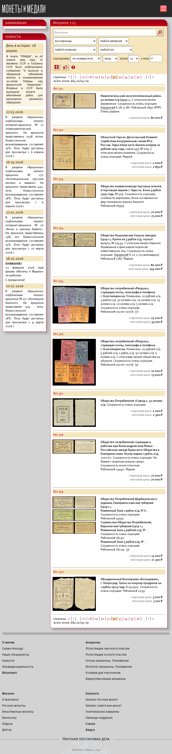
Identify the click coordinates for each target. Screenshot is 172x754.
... (78, 77)
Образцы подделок (99, 717)
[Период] (74, 41)
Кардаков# (108, 107)
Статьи (90, 723)
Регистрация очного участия (106, 654)
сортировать (85, 58)
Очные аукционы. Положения (107, 660)
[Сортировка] (110, 58)
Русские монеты (14, 705)
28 (90, 77)
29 (96, 77)
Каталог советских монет (104, 705)
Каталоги (92, 693)
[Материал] (113, 41)
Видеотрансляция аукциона (105, 678)
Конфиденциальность (17, 666)
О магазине (10, 699)
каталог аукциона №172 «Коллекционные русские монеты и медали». (24, 177)
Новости (8, 660)
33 (120, 77)
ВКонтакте (9, 672)
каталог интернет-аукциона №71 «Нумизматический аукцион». (24, 126)
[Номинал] (74, 49)
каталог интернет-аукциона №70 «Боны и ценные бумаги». (24, 225)
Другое (7, 730)
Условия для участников (103, 672)
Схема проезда (12, 648)
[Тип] (115, 49)
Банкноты (9, 717)
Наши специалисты (15, 654)
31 (108, 77)
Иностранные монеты (18, 711)
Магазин (8, 693)
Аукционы (93, 642)
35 (131, 77)
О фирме (8, 642)
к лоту (151, 58)
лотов (129, 58)
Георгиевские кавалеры (102, 711)
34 (126, 77)
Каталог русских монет (102, 699)
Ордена (7, 723)
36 (138, 77)
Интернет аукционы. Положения (109, 666)
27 (83, 77)
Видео (90, 730)
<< (69, 77)
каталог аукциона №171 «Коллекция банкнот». (24, 299)
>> (153, 77)
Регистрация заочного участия (108, 648)
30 (102, 77)
